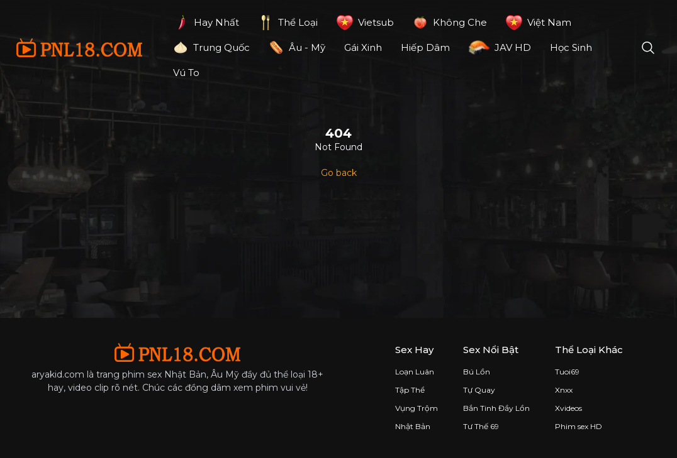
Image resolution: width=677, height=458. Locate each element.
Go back (339, 172)
